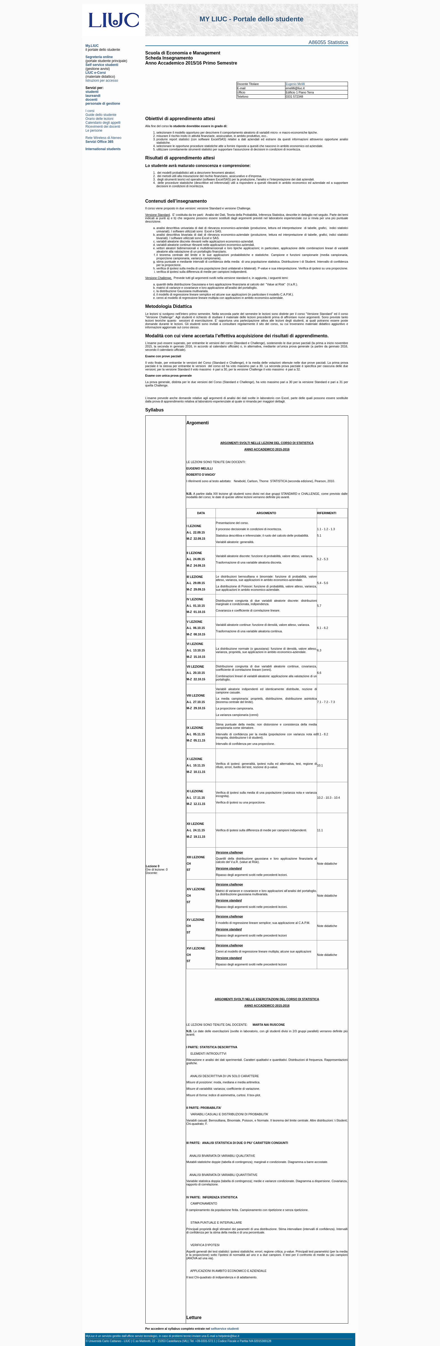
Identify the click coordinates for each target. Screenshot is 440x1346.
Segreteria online (99, 57)
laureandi (93, 96)
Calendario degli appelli (103, 123)
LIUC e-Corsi (96, 73)
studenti (92, 92)
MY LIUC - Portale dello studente (251, 19)
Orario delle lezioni (99, 119)
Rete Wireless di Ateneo (104, 138)
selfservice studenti (225, 1328)
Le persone (94, 130)
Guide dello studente (101, 115)
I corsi (90, 111)
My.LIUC (92, 46)
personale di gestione (103, 104)
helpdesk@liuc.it (228, 1336)
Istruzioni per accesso (102, 81)
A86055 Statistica (328, 42)
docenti (92, 100)
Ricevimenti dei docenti (103, 127)
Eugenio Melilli (295, 84)
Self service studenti (102, 65)
